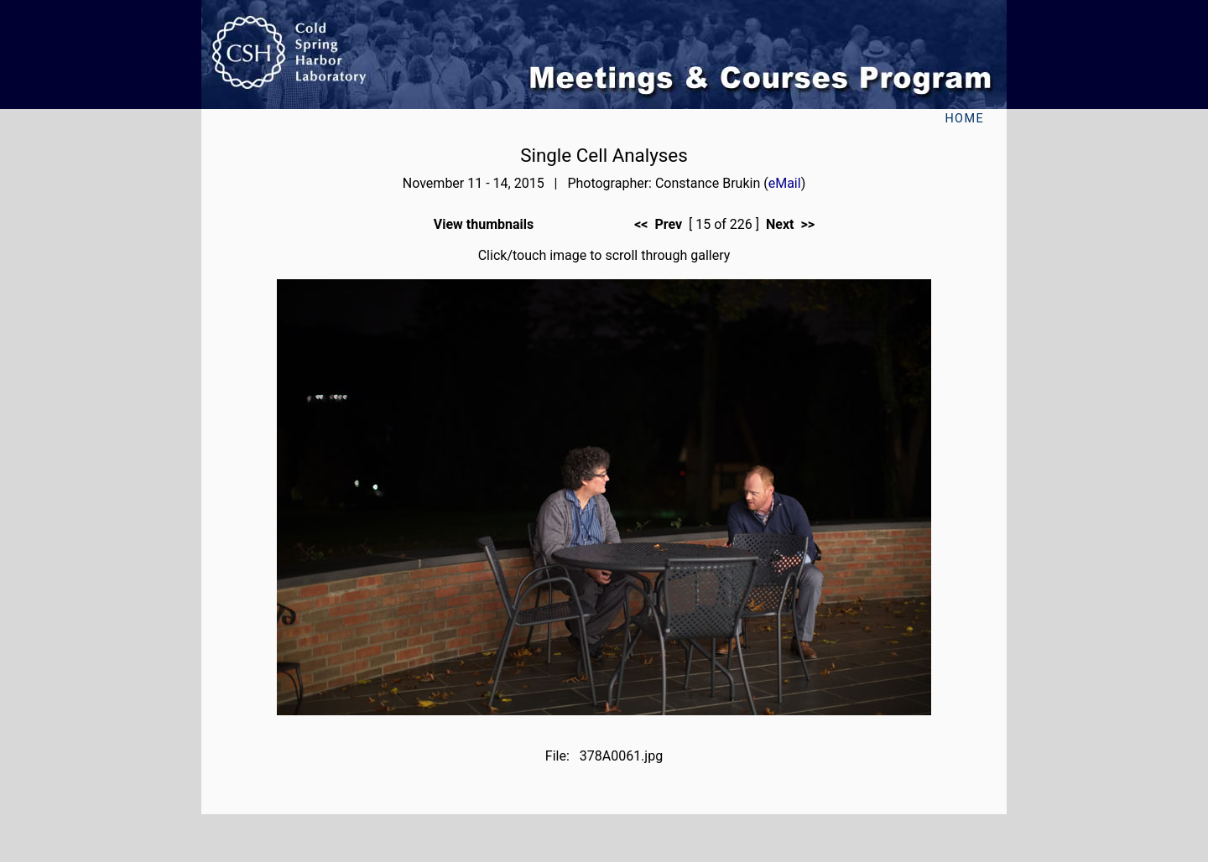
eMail (784, 183)
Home (964, 119)
